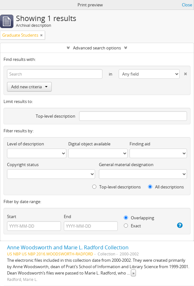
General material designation (126, 164)
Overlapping (139, 218)
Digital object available (89, 144)
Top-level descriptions (116, 187)
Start (11, 216)
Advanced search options (97, 48)
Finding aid (140, 144)
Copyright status (23, 164)
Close (187, 5)
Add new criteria (29, 87)
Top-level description (55, 116)
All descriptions (166, 187)
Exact (132, 226)
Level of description (25, 144)
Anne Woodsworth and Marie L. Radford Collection (68, 247)
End (67, 216)
